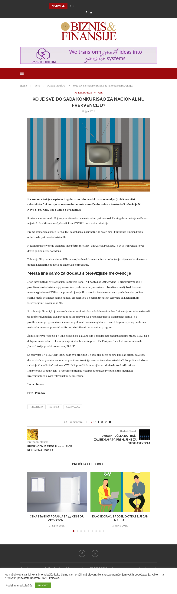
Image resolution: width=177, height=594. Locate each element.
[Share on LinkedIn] (106, 422)
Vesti (37, 85)
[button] (70, 6)
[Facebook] (86, 12)
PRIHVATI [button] (43, 585)
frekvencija (36, 406)
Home (23, 85)
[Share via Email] (110, 422)
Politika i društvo (56, 85)
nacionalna (73, 406)
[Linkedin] (91, 12)
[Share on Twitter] (102, 422)
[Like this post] (94, 422)
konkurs (55, 406)
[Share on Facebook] (98, 422)
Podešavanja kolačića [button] (19, 585)
